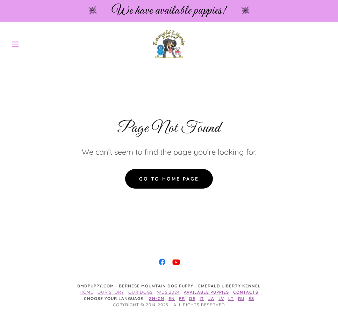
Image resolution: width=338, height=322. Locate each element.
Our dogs (140, 292)
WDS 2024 (168, 292)
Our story (111, 292)
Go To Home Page (169, 179)
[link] (169, 44)
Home (86, 292)
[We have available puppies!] (169, 10)
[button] (32, 44)
